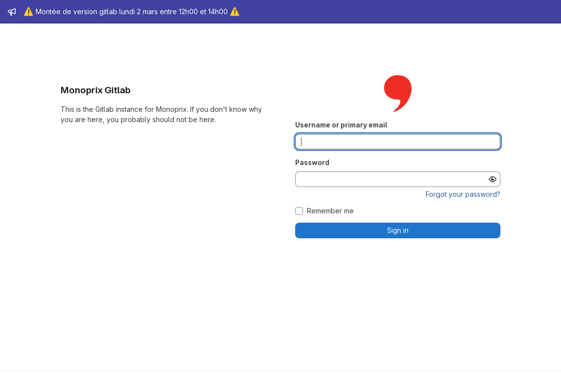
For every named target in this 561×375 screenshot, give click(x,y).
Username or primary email (341, 125)
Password (312, 162)
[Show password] (492, 179)
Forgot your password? (463, 194)
